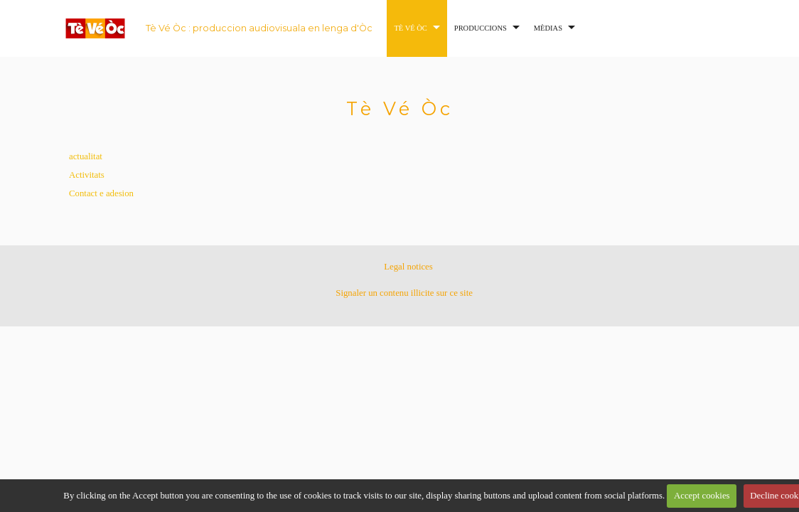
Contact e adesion (101, 193)
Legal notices (408, 267)
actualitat (85, 156)
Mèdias (548, 28)
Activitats (86, 175)
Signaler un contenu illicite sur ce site (404, 293)
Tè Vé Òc (410, 28)
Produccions (480, 28)
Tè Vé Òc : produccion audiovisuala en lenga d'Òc (259, 28)
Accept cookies (702, 496)
